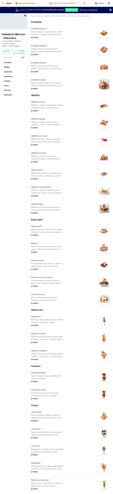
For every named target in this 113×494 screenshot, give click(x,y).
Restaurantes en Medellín (59, 16)
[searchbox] (67, 3)
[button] (26, 3)
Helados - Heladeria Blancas (11, 46)
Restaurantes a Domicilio (43, 16)
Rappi (32, 16)
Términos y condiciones (88, 10)
